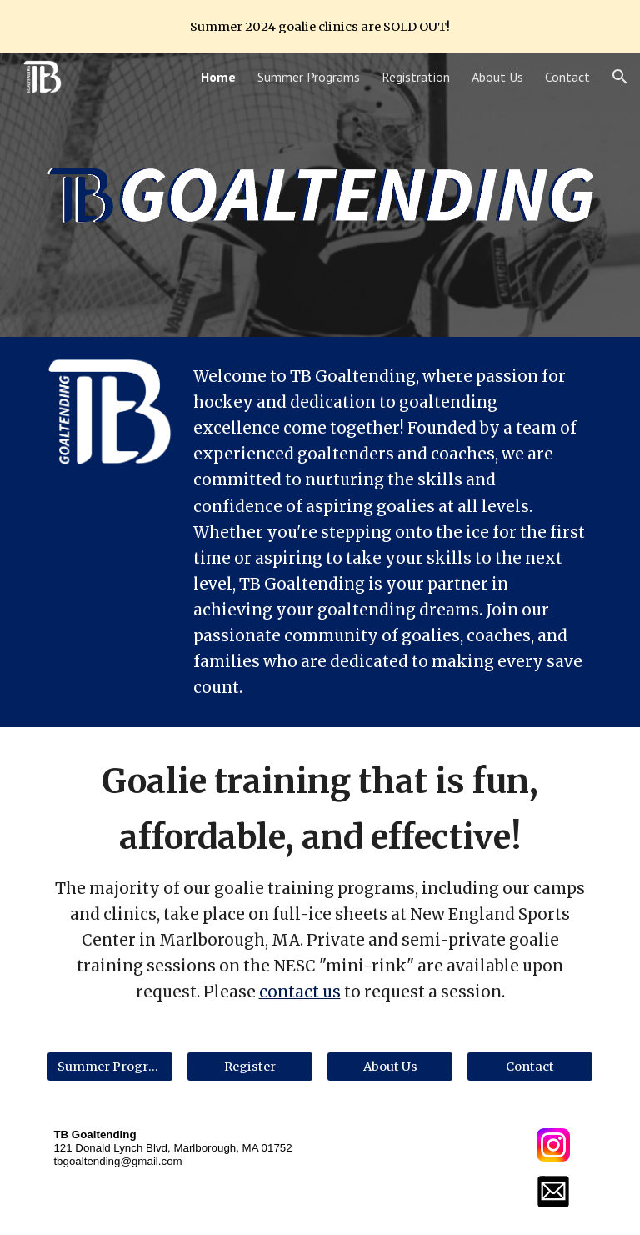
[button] (620, 77)
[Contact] (530, 1067)
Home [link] (218, 76)
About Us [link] (497, 76)
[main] (389, 532)
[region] (320, 26)
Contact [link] (567, 76)
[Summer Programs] (110, 1067)
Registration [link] (416, 76)
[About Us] (390, 1067)
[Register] (250, 1067)
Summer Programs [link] (309, 76)
